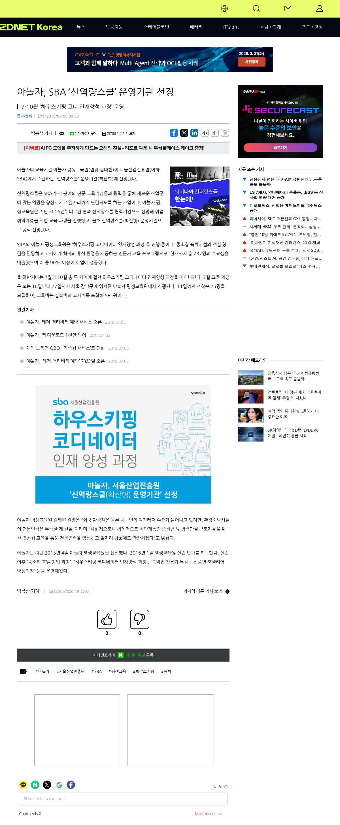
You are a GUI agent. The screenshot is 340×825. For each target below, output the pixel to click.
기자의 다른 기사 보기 (206, 591)
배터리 (196, 27)
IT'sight (231, 27)
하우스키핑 (145, 671)
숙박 (167, 671)
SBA (98, 671)
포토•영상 (312, 27)
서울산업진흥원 (72, 671)
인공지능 (114, 27)
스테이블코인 (156, 27)
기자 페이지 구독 (83, 133)
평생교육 (118, 671)
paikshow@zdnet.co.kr (69, 591)
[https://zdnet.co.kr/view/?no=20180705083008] (174, 133)
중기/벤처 (24, 116)
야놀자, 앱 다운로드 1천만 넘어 (56, 335)
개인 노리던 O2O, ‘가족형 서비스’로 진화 (65, 348)
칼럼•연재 (270, 27)
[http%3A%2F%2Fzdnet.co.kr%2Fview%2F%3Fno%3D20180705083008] (194, 133)
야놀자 (43, 671)
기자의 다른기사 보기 (118, 133)
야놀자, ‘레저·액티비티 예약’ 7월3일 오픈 (65, 361)
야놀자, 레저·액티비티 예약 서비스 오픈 (64, 322)
